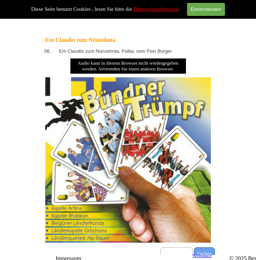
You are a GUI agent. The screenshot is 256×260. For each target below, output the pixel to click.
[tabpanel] (128, 51)
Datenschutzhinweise (155, 9)
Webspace (202, 255)
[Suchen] (176, 253)
